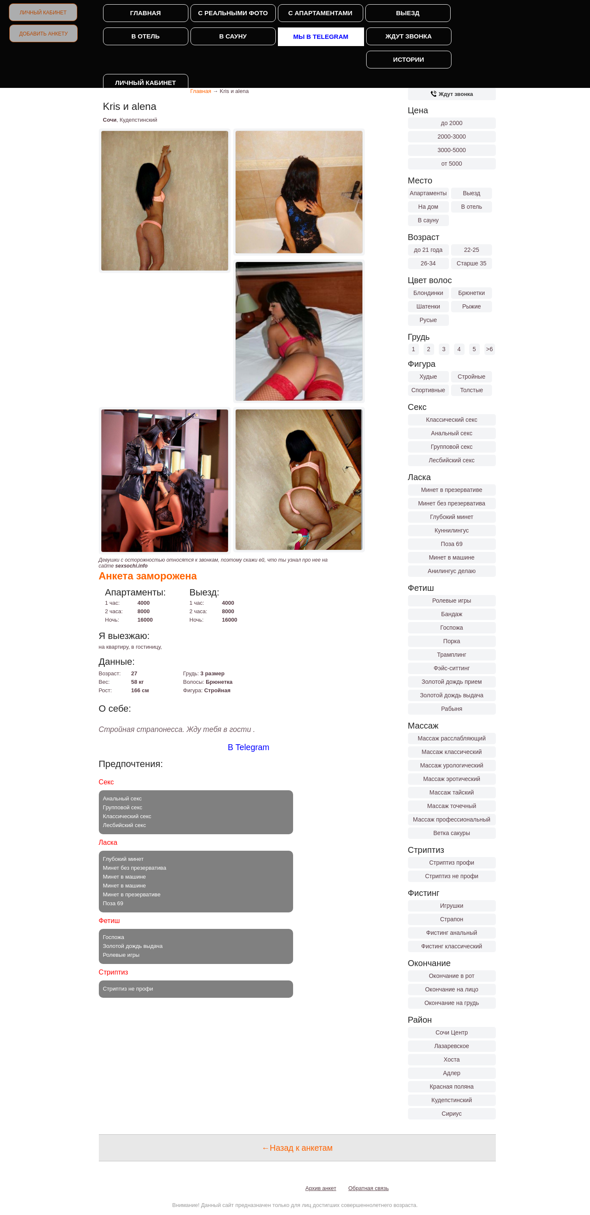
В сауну (233, 36)
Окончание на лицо (451, 989)
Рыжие (471, 306)
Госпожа (451, 627)
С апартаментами (320, 12)
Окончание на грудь (451, 1002)
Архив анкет (320, 1188)
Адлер (451, 1073)
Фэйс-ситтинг (452, 668)
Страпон (451, 919)
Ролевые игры (451, 600)
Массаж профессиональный (451, 819)
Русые (428, 320)
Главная (145, 12)
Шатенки (428, 306)
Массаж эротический (451, 778)
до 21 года (428, 249)
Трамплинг (451, 654)
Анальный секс (452, 433)
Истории (408, 59)
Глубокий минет (451, 516)
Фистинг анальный (451, 932)
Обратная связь (368, 1188)
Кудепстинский (452, 1100)
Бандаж (451, 614)
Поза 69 (451, 544)
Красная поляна (451, 1086)
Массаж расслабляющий (452, 738)
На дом (428, 206)
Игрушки (451, 905)
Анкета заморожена (148, 576)
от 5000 (451, 163)
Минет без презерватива (451, 503)
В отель (145, 36)
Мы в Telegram (320, 36)
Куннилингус (452, 530)
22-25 (471, 249)
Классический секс (452, 419)
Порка (451, 641)
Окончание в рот (451, 975)
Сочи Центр (451, 1032)
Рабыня (451, 708)
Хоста (451, 1059)
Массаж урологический (452, 765)
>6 (489, 349)
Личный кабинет (42, 13)
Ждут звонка (409, 36)
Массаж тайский (452, 792)
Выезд (408, 12)
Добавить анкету (43, 34)
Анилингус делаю (452, 571)
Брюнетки (471, 292)
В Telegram (248, 747)
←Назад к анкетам (296, 1147)
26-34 (428, 263)
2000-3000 (452, 136)
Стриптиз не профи (451, 876)
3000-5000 (452, 150)
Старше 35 (471, 263)
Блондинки (428, 292)
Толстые (471, 390)
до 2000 (451, 123)
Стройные (472, 376)
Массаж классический (451, 751)
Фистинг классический (451, 946)
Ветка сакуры (451, 833)
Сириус (452, 1113)
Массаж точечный (451, 806)
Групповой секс (452, 446)
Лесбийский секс (451, 460)
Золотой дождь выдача (451, 695)
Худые (428, 376)
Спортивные (428, 390)
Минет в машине (451, 557)
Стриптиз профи (451, 862)
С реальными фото (233, 12)
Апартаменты (428, 193)
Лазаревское (451, 1046)
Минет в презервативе (451, 489)
